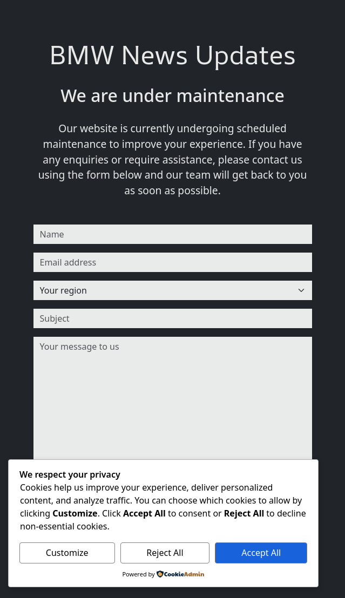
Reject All (164, 553)
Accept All (261, 553)
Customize (67, 553)
